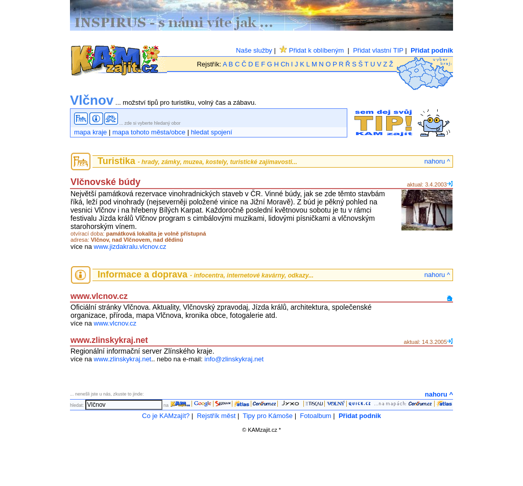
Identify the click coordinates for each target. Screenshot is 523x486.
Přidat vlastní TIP (378, 50)
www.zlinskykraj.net (123, 359)
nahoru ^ (437, 161)
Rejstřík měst (216, 416)
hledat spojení (211, 132)
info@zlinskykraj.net (234, 359)
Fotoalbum (315, 416)
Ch (285, 64)
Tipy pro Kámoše (268, 416)
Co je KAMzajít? (165, 416)
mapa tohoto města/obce (148, 132)
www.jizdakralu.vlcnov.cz (130, 246)
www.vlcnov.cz (115, 323)
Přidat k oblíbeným (311, 50)
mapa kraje (90, 132)
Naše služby (254, 50)
